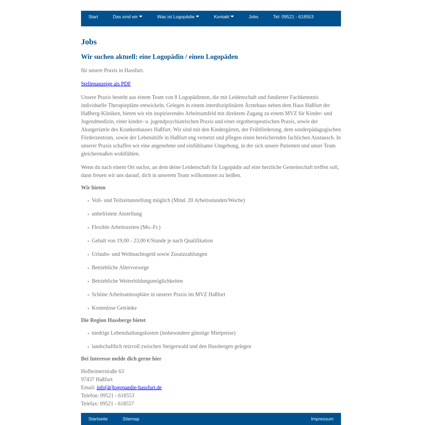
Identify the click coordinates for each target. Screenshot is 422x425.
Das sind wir (127, 16)
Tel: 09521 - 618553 (293, 16)
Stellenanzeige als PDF (106, 84)
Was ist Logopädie (178, 16)
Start (93, 16)
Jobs (253, 16)
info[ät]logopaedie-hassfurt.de (129, 387)
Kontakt (224, 16)
